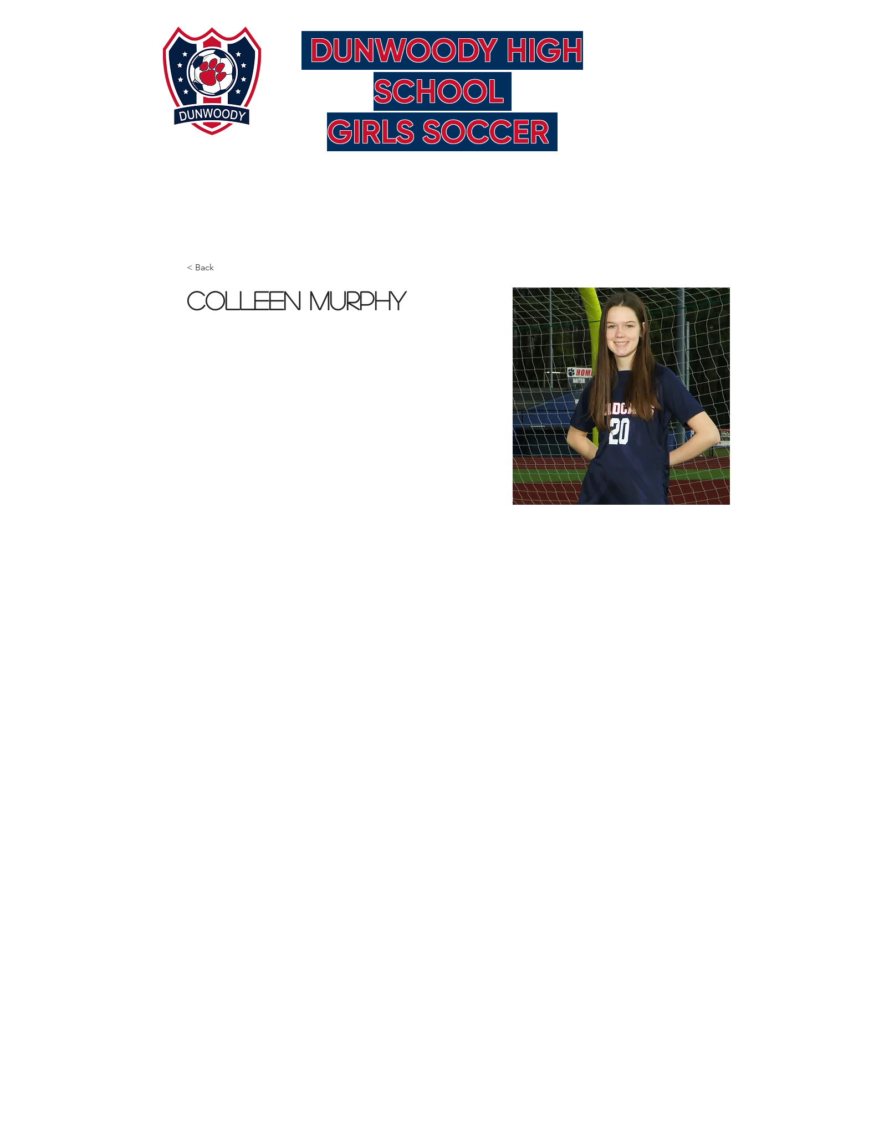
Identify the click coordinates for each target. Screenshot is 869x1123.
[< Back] (209, 268)
